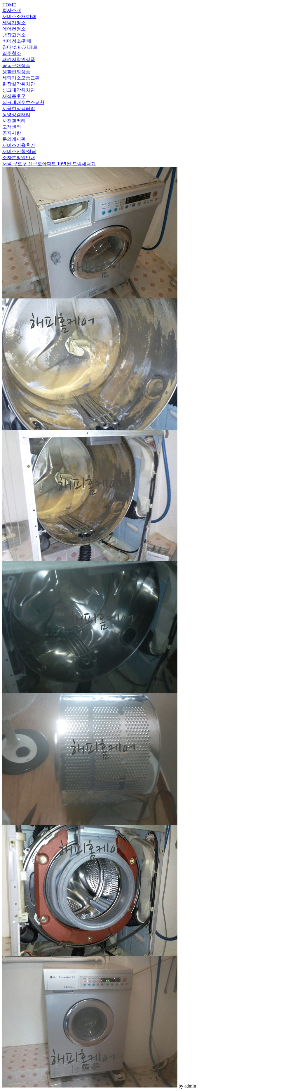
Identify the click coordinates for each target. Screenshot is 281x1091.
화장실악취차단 (18, 83)
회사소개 (11, 10)
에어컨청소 (14, 28)
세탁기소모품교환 (21, 77)
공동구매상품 (16, 65)
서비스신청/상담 (19, 151)
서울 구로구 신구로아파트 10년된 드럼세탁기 (49, 163)
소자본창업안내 (18, 157)
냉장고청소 (14, 34)
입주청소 (11, 53)
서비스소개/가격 (19, 16)
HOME (9, 4)
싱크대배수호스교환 (23, 102)
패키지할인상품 (18, 59)
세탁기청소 (14, 22)
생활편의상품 (16, 71)
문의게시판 (14, 139)
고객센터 (11, 126)
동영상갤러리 (16, 114)
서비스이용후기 (18, 145)
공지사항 (11, 133)
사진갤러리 (14, 120)
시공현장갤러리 (18, 108)
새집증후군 (14, 96)
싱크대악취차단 (18, 90)
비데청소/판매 (17, 41)
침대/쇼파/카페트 (20, 47)
